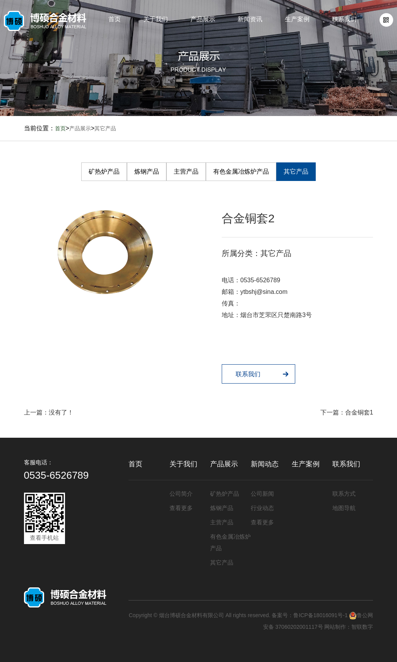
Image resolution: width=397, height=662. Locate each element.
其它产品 (105, 128)
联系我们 (344, 19)
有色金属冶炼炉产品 (241, 171)
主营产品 (186, 171)
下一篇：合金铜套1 (346, 412)
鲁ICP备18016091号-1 (320, 615)
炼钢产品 (146, 171)
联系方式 (344, 493)
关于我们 (155, 19)
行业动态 (262, 508)
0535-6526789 (260, 280)
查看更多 (181, 508)
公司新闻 (262, 493)
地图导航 (344, 508)
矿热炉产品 (104, 171)
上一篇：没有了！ (49, 412)
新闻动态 (265, 464)
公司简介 (181, 493)
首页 (114, 19)
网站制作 (335, 627)
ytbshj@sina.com (263, 291)
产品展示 (202, 19)
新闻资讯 (250, 19)
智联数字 (362, 627)
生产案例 (297, 19)
